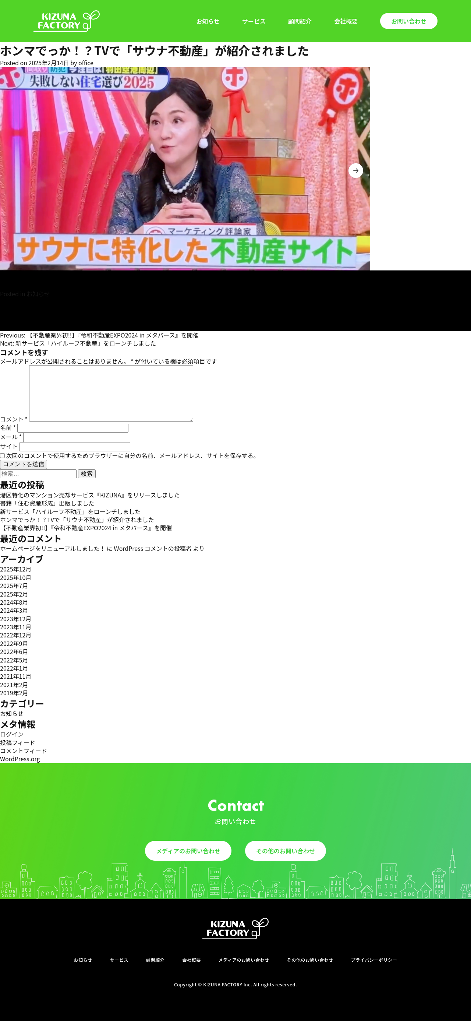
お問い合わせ (408, 21)
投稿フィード (17, 742)
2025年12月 (15, 568)
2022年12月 (15, 634)
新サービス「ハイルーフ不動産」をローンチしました (70, 511)
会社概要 (346, 21)
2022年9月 (14, 643)
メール (11, 436)
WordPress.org (20, 758)
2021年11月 (15, 676)
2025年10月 (15, 577)
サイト (9, 446)
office (85, 62)
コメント (14, 419)
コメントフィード (23, 750)
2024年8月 (14, 602)
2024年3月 (14, 610)
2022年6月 (14, 651)
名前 (8, 427)
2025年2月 (14, 594)
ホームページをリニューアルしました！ (52, 548)
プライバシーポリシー (374, 960)
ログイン (12, 734)
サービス (254, 21)
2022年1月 (14, 668)
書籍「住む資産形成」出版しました (47, 503)
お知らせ (208, 21)
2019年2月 (14, 692)
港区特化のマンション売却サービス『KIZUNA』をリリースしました (90, 494)
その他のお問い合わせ (285, 850)
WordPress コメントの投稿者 (153, 548)
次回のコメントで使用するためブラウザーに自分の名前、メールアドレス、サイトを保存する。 (132, 455)
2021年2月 (14, 684)
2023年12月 (15, 618)
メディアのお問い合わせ (188, 850)
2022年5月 (14, 659)
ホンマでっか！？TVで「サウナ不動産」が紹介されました (77, 519)
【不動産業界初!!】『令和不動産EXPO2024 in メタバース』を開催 (86, 527)
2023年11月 (15, 626)
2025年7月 (14, 585)
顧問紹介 (300, 21)
